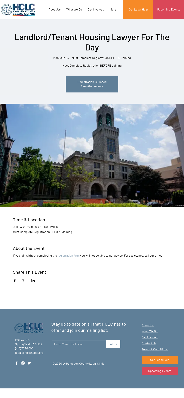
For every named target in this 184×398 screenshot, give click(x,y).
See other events (92, 86)
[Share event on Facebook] (15, 280)
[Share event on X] (24, 280)
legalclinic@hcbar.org (29, 352)
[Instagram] (23, 363)
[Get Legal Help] (138, 9)
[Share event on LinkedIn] (33, 280)
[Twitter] (29, 363)
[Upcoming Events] (168, 9)
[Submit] (113, 344)
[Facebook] (16, 363)
